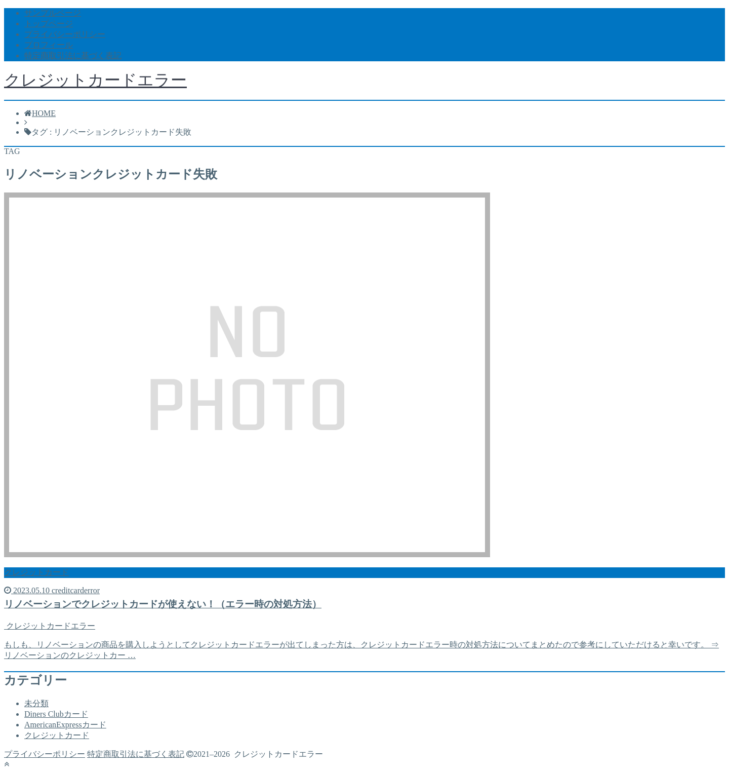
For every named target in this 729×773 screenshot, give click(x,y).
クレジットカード (56, 735)
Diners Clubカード (56, 714)
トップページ (48, 23)
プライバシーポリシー (64, 34)
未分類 (36, 703)
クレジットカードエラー (95, 80)
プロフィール (48, 45)
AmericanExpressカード (65, 724)
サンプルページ (52, 13)
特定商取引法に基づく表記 (73, 55)
